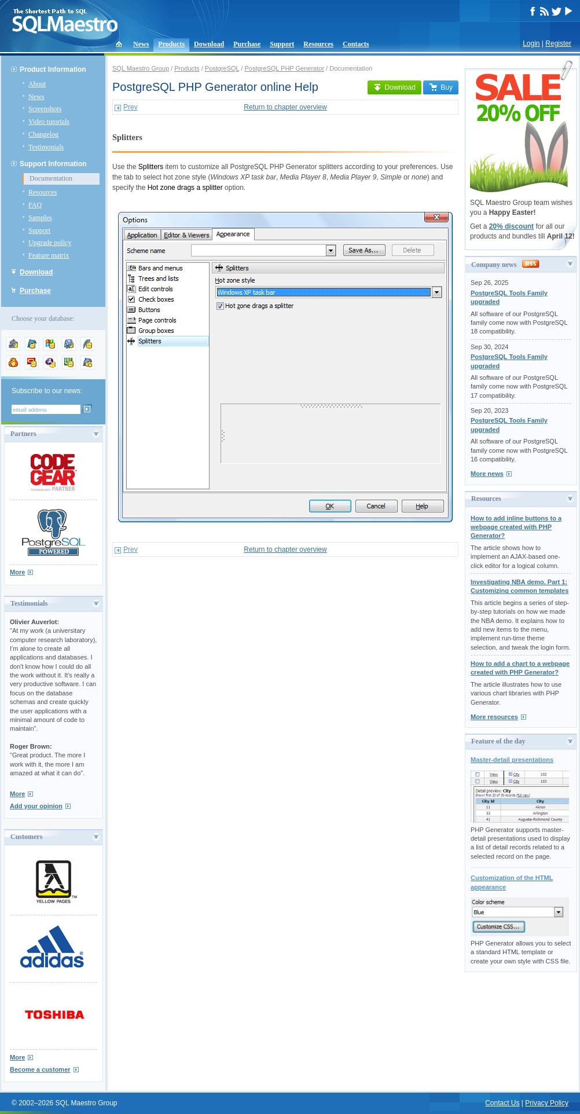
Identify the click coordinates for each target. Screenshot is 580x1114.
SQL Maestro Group (140, 68)
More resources (494, 716)
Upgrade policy (49, 243)
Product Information (53, 69)
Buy (441, 87)
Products (171, 44)
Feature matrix (48, 255)
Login (531, 43)
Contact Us (502, 1103)
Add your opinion (36, 805)
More (17, 572)
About (37, 84)
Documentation (51, 178)
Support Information (53, 164)
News (141, 44)
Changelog (43, 134)
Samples (40, 218)
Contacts (356, 44)
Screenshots (44, 109)
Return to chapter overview (285, 107)
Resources (318, 44)
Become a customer (40, 1069)
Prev (130, 107)
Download (209, 44)
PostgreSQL (222, 68)
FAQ (35, 205)
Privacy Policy (546, 1103)
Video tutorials (48, 122)
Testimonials (46, 147)
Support (282, 44)
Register (558, 43)
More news (487, 473)
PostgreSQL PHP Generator (284, 68)
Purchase (246, 44)
